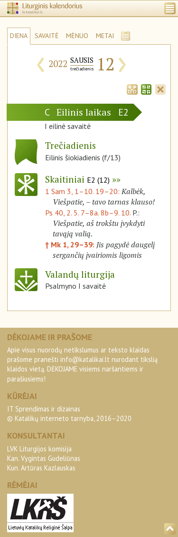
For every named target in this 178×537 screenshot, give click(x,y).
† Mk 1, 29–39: (70, 244)
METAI (105, 35)
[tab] (132, 88)
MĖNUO (77, 35)
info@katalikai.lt (85, 359)
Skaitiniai (77, 179)
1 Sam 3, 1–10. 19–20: (83, 191)
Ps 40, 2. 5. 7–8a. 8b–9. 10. (88, 212)
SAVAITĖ (47, 35)
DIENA (19, 35)
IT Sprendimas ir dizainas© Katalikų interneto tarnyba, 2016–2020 (69, 413)
